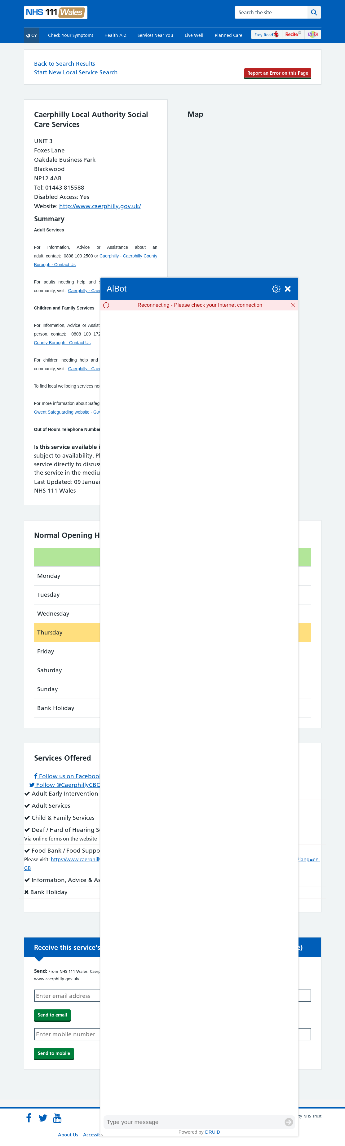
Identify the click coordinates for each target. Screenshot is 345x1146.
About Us (68, 1135)
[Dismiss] (293, 305)
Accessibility (96, 1135)
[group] (199, 712)
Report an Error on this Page (277, 73)
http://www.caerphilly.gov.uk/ (100, 206)
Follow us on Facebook (68, 776)
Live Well (194, 35)
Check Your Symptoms (70, 35)
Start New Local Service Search (76, 72)
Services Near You (155, 35)
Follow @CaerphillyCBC (64, 784)
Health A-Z (115, 35)
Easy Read (266, 34)
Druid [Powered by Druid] (212, 1132)
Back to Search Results (64, 63)
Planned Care (228, 35)
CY (31, 35)
